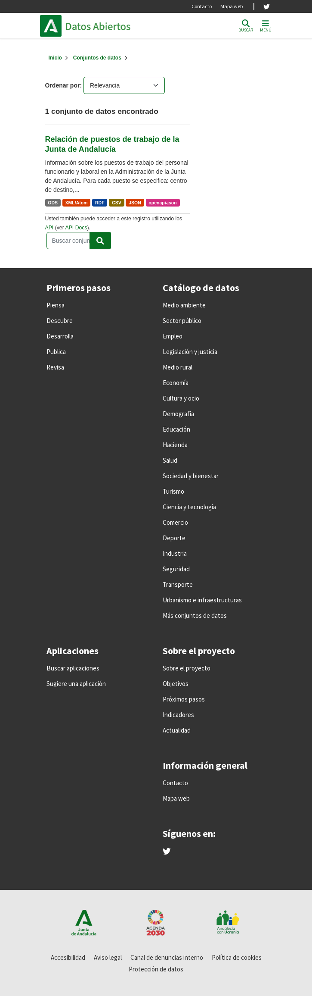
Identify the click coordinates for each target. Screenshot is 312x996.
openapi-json (162, 202)
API (49, 228)
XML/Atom (76, 202)
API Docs (76, 228)
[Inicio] (55, 58)
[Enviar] (100, 240)
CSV (116, 202)
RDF (100, 202)
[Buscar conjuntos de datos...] (78, 240)
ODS (53, 202)
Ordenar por (62, 85)
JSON (135, 202)
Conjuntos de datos (97, 58)
